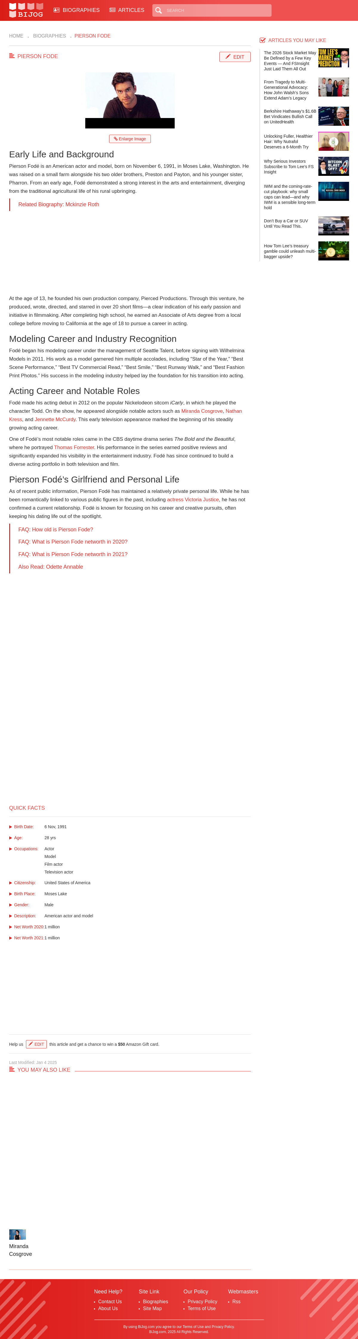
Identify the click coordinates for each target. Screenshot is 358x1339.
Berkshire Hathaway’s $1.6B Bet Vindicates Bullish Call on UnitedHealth (290, 116)
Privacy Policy (203, 1301)
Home (16, 35)
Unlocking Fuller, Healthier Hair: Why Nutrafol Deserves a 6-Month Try (288, 141)
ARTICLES (127, 10)
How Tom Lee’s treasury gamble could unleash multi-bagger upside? (290, 251)
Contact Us (110, 1301)
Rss (237, 1301)
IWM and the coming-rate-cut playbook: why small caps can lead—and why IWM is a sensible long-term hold (290, 197)
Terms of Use (202, 1308)
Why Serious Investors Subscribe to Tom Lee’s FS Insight (289, 166)
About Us (108, 1308)
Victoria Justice (202, 499)
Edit (238, 57)
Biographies (49, 35)
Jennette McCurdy (55, 419)
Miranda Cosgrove (202, 411)
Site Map (152, 1308)
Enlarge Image (130, 138)
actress (175, 499)
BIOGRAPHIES (77, 10)
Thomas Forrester (74, 447)
